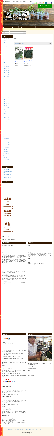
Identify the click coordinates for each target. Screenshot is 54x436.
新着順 (23, 43)
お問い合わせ (31, 27)
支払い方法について (11, 429)
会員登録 (14, 27)
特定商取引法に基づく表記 (30, 429)
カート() (39, 27)
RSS (43, 429)
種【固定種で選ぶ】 (6, 169)
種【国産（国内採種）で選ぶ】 (7, 175)
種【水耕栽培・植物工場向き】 (7, 178)
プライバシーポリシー (38, 429)
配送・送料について (18, 429)
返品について (23, 429)
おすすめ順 (17, 43)
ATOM (45, 429)
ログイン (22, 27)
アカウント (6, 27)
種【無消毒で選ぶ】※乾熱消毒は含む (7, 172)
